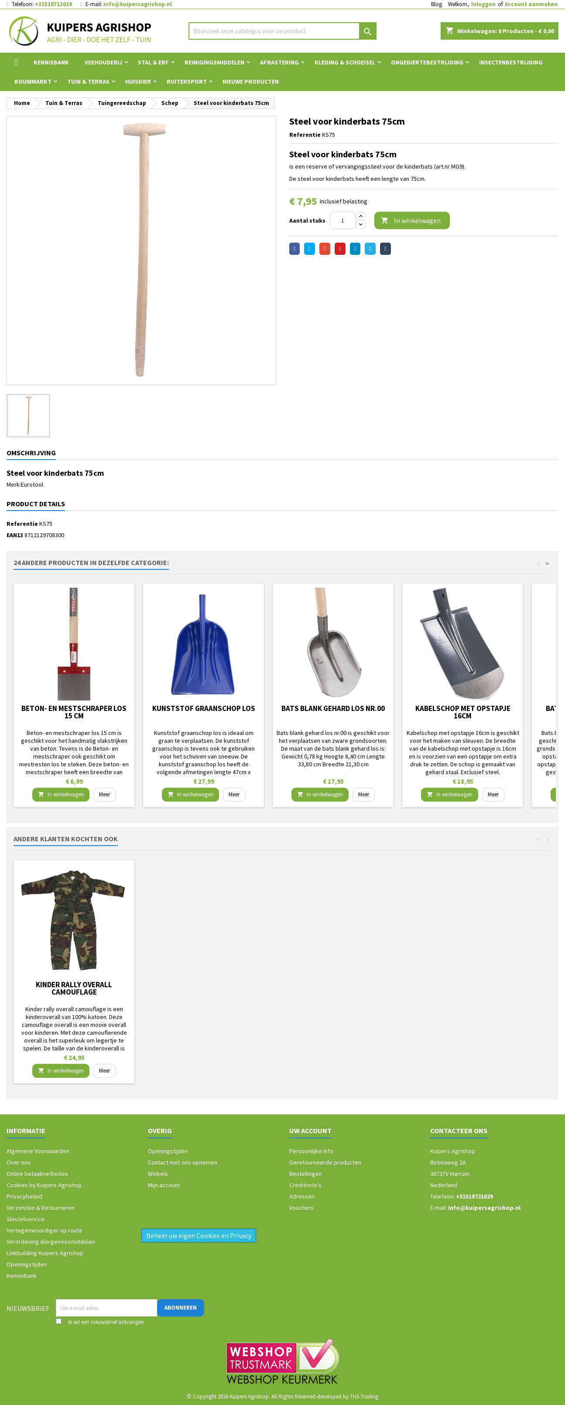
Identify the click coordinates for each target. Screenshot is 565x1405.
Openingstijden (27, 1264)
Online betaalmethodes (37, 1174)
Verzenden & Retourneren (41, 1208)
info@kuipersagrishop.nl (137, 4)
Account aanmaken (531, 4)
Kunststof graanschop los (203, 708)
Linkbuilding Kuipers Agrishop (45, 1253)
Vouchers (301, 1208)
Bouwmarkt (32, 81)
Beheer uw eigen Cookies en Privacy (198, 1235)
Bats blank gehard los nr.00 (333, 708)
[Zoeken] (282, 31)
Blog (436, 4)
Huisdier (138, 81)
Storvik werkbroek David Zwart (74, 988)
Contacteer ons (458, 1130)
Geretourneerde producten (325, 1162)
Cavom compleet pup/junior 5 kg (203, 988)
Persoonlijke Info (311, 1151)
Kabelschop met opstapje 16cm (462, 712)
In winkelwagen (411, 220)
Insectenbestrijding (511, 62)
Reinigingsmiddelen (214, 62)
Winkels (158, 1174)
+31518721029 (53, 4)
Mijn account (164, 1185)
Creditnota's (305, 1185)
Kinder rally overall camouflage (333, 988)
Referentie (305, 135)
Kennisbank (51, 62)
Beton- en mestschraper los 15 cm (74, 712)
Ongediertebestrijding (427, 62)
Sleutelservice (26, 1219)
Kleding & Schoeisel (345, 62)
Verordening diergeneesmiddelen (51, 1242)
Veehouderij (103, 62)
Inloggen (483, 4)
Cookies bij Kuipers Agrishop (44, 1185)
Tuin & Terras (88, 81)
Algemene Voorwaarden (38, 1151)
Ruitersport (187, 81)
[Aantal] (343, 220)
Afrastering (279, 62)
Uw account (310, 1130)
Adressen (302, 1196)
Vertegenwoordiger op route (44, 1230)
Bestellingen (305, 1174)
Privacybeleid (24, 1196)
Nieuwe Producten (251, 81)
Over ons (19, 1162)
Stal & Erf (153, 62)
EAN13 (15, 535)
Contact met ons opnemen (182, 1162)
